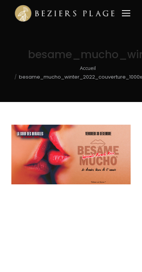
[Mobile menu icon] (126, 13)
